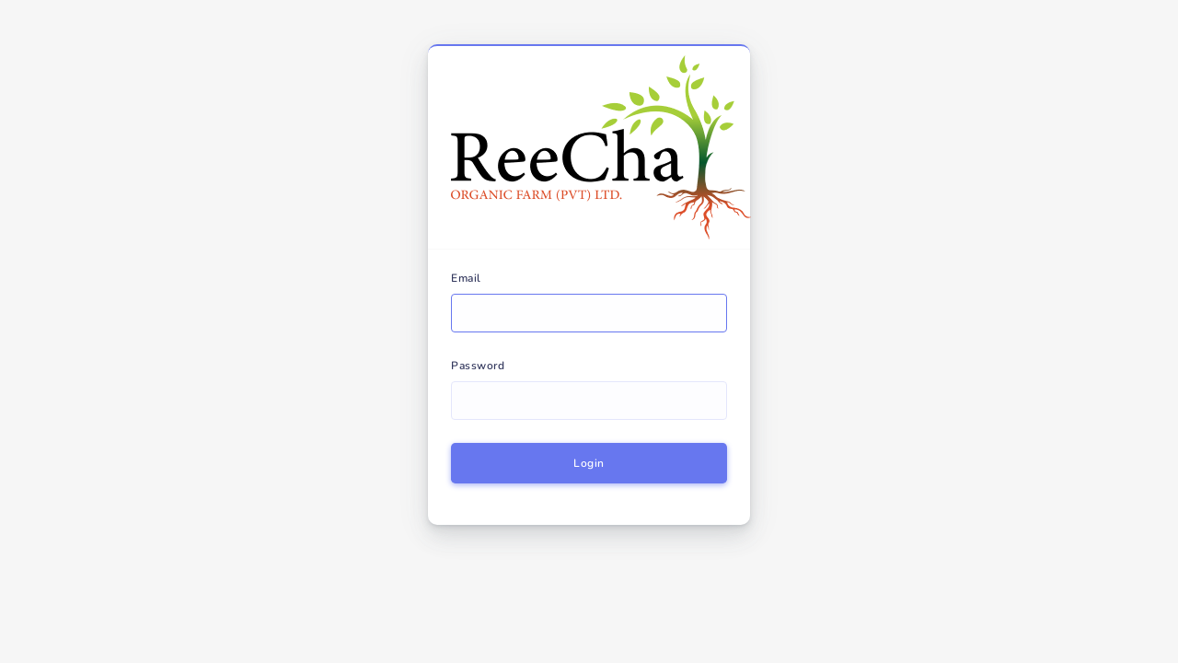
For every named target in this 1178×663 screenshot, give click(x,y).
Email (466, 278)
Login (589, 463)
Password (477, 365)
